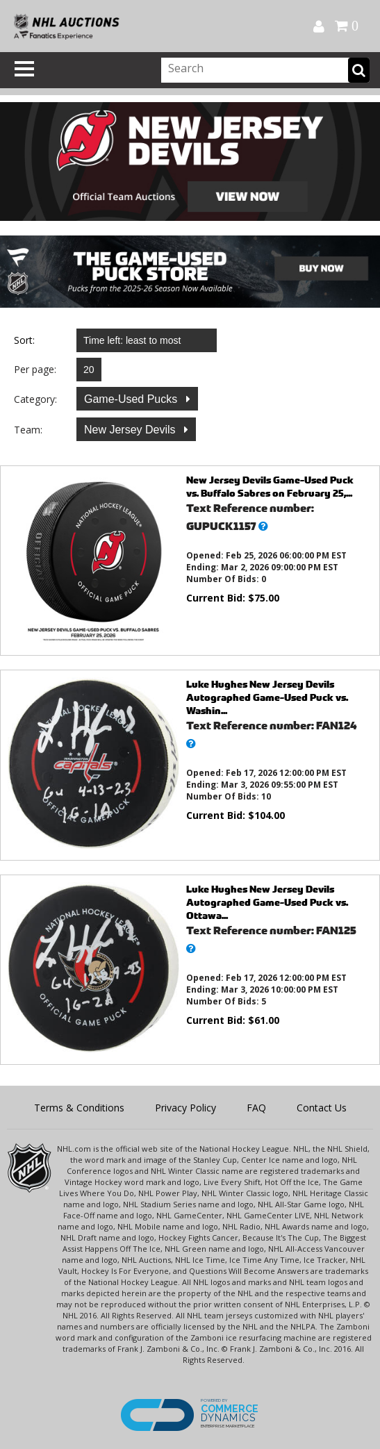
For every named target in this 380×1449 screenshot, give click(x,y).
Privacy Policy (185, 1107)
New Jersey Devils (131, 430)
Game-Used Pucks (132, 399)
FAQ (256, 1107)
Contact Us (322, 1107)
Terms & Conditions (79, 1107)
